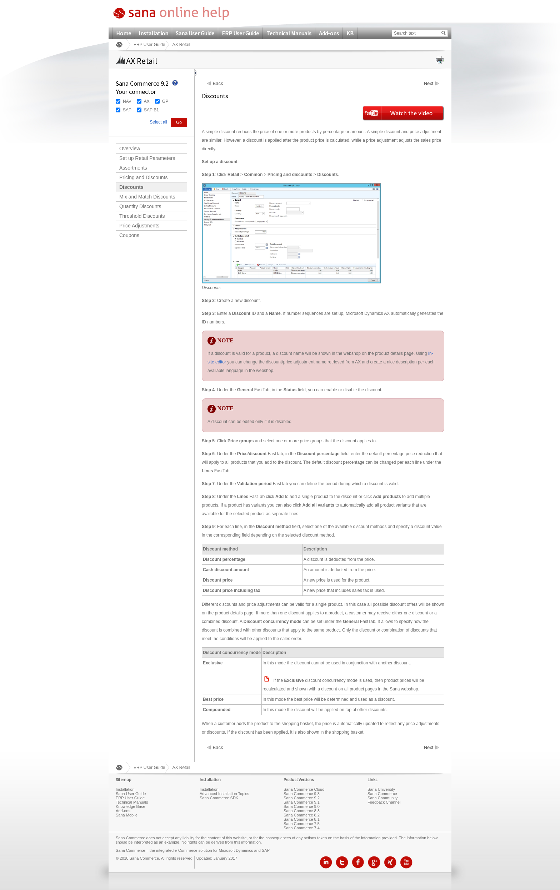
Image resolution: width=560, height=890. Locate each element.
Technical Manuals (288, 33)
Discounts (131, 187)
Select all (158, 122)
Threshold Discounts (142, 216)
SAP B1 (151, 109)
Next (429, 83)
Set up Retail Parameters (147, 158)
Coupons (129, 235)
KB (350, 33)
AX (147, 101)
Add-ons (329, 33)
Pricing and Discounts (143, 177)
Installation (153, 33)
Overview (129, 148)
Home (123, 33)
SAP (127, 109)
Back (218, 83)
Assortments (133, 168)
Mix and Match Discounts (147, 197)
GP (165, 101)
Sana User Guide (195, 33)
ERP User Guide (240, 33)
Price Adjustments (139, 225)
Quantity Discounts (140, 206)
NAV (127, 101)
